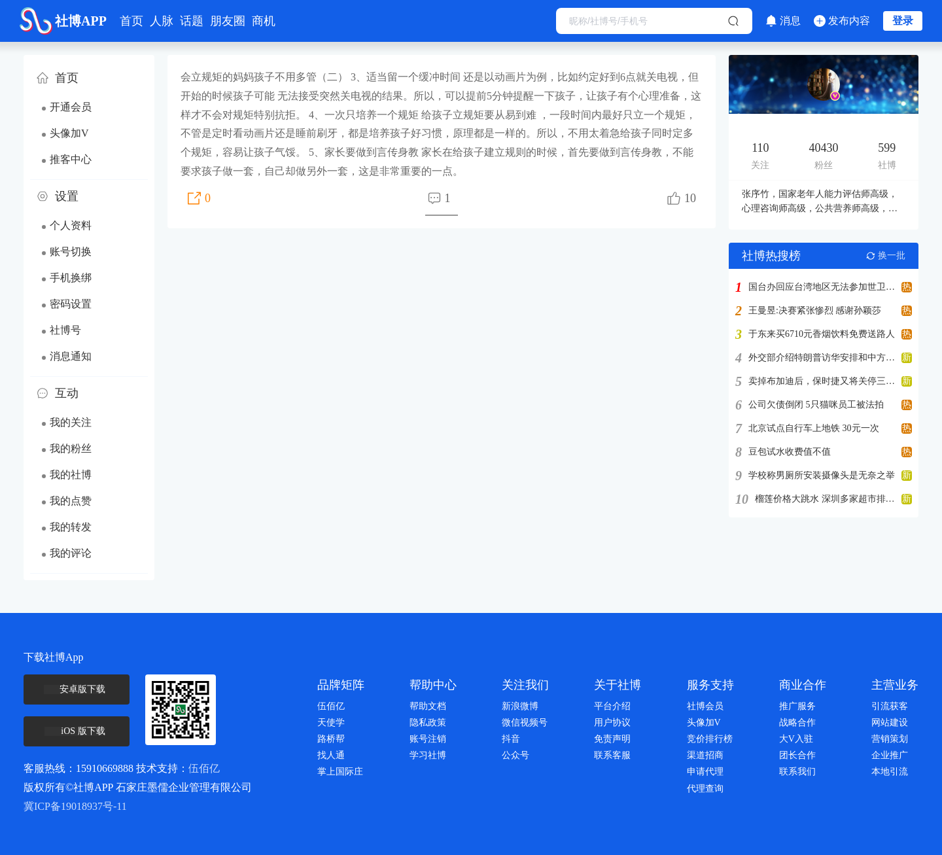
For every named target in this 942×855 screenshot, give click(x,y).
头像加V (69, 133)
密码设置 (71, 303)
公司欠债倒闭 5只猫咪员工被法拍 (816, 405)
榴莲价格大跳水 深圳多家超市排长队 (825, 499)
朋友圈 (227, 21)
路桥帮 (331, 739)
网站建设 (889, 722)
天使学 (331, 722)
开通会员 (71, 107)
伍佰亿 (204, 768)
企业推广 (889, 755)
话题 (191, 21)
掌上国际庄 (340, 771)
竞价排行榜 (710, 739)
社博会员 (705, 706)
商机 (263, 21)
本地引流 (889, 771)
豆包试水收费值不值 (789, 452)
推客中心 (71, 159)
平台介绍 (612, 706)
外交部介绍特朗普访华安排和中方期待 (821, 357)
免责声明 (612, 739)
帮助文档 (428, 706)
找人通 (331, 755)
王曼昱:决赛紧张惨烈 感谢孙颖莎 (814, 310)
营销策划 (889, 739)
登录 (902, 20)
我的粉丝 (71, 448)
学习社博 (428, 755)
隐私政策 (428, 722)
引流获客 (889, 706)
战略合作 (797, 722)
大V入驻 (796, 739)
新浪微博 (520, 706)
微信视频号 (525, 722)
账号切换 (71, 251)
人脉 (161, 21)
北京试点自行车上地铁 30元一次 (813, 428)
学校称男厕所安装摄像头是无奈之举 (821, 475)
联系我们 (797, 771)
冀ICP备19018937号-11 (75, 806)
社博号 (65, 330)
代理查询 (705, 789)
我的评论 (71, 553)
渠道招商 (705, 755)
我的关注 (71, 422)
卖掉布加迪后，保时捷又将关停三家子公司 (821, 381)
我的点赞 (71, 500)
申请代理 (705, 771)
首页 (131, 21)
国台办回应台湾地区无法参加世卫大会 (821, 287)
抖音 (511, 739)
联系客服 (612, 755)
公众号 (515, 755)
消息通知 (71, 356)
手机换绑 (71, 277)
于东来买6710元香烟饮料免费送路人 (821, 334)
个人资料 (71, 225)
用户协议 (612, 722)
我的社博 (71, 474)
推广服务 (797, 706)
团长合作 (797, 755)
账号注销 (428, 739)
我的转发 (71, 526)
